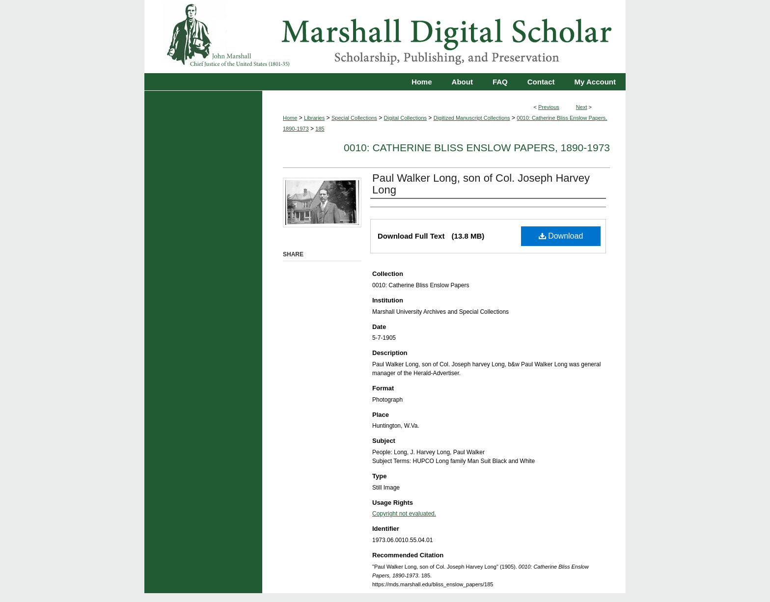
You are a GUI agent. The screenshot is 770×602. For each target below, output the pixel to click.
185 (319, 129)
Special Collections (354, 118)
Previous (548, 107)
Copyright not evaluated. (404, 513)
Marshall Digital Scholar (385, 36)
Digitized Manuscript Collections (472, 118)
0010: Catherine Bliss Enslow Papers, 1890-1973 (477, 147)
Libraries (314, 118)
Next (581, 107)
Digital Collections (405, 118)
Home (290, 118)
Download (561, 236)
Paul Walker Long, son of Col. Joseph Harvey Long (481, 184)
